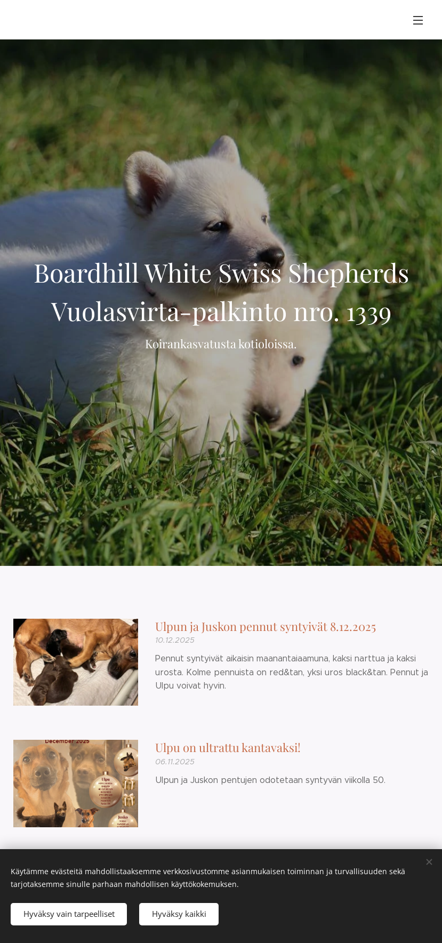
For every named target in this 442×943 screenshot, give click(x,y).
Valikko (418, 20)
